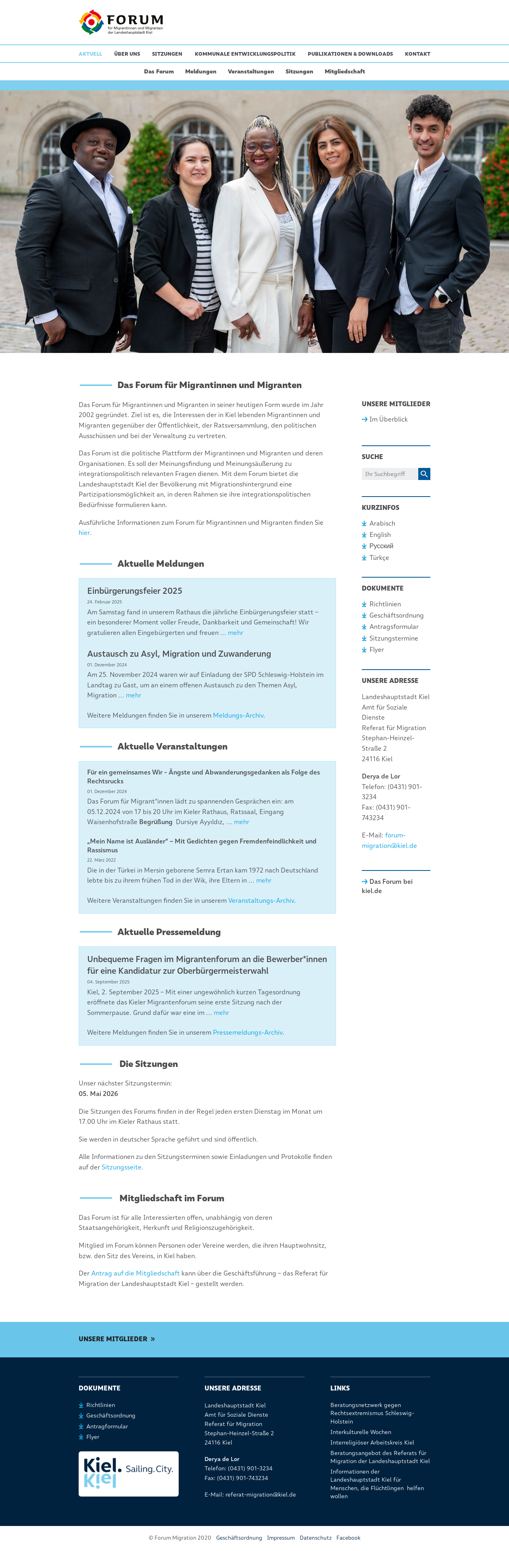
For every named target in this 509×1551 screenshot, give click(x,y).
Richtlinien (385, 604)
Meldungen (201, 71)
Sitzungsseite (122, 1167)
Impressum (281, 1537)
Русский (381, 546)
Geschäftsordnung (396, 615)
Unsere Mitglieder (113, 1339)
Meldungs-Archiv (238, 715)
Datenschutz (316, 1537)
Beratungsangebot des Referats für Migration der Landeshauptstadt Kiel (380, 1457)
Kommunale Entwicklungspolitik (245, 54)
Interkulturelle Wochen (360, 1432)
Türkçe (379, 558)
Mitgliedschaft (345, 71)
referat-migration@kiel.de (260, 1494)
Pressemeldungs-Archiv (247, 1032)
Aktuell (90, 54)
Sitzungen (167, 54)
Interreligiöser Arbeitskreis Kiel (372, 1442)
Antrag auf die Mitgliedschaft (135, 1273)
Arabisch (382, 523)
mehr (235, 633)
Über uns (127, 54)
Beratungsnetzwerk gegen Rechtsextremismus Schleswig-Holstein (372, 1413)
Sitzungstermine (393, 638)
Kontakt (417, 54)
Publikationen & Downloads (350, 54)
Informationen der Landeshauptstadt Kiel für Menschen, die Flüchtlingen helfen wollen (377, 1483)
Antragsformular (394, 626)
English (380, 535)
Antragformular (107, 1426)
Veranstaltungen (251, 71)
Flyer (376, 649)
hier (84, 532)
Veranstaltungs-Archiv (261, 900)
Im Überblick (388, 419)
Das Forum (159, 71)
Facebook (348, 1537)
